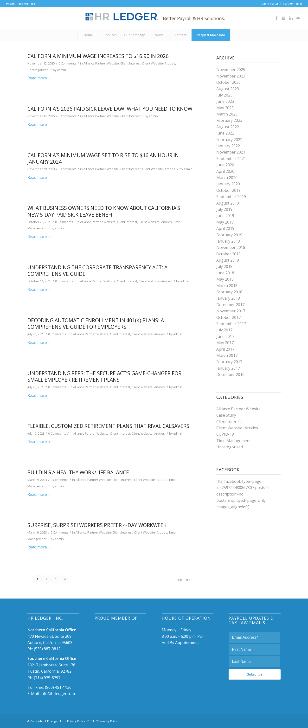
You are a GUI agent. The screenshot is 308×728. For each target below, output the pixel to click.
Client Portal (270, 3)
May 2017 (225, 342)
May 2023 (225, 107)
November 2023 (230, 76)
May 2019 (225, 222)
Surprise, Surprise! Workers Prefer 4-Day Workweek (97, 525)
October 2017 (228, 317)
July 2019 (224, 209)
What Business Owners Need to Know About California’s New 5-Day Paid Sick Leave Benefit (103, 211)
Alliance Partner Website (101, 63)
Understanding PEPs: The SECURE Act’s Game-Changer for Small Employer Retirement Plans (104, 376)
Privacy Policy (76, 721)
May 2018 (225, 279)
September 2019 (231, 196)
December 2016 (230, 374)
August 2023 (227, 88)
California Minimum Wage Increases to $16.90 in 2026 (98, 56)
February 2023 (229, 120)
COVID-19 (225, 434)
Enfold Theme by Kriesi (102, 721)
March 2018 (226, 285)
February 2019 (229, 235)
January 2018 (228, 298)
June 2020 (225, 165)
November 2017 (230, 311)
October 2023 (228, 82)
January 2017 (228, 368)
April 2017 (225, 349)
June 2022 (225, 133)
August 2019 (227, 203)
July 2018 (224, 266)
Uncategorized (38, 70)
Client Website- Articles (158, 63)
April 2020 (225, 171)
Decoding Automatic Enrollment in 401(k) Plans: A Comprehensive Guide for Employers (95, 323)
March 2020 (226, 177)
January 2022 (228, 145)
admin (61, 70)
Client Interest (130, 63)
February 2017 (229, 361)
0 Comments (67, 63)
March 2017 (226, 355)
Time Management (233, 440)
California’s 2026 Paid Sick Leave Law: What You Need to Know (109, 108)
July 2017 (224, 330)
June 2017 (225, 336)
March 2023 (226, 114)
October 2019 (228, 190)
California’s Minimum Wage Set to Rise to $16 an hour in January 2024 (103, 158)
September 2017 (231, 323)
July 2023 (224, 95)
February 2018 (229, 292)
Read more (39, 78)
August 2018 (227, 260)
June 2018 (225, 273)
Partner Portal (292, 3)
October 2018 (228, 254)
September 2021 (231, 158)
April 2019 (225, 228)
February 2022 (229, 139)
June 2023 (225, 101)
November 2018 (230, 247)
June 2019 (225, 215)
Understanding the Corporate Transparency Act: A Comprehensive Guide (97, 270)
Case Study (226, 415)
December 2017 (230, 304)
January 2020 (228, 184)
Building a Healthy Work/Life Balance (78, 472)
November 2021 (230, 152)
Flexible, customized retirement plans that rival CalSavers (108, 426)
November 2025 (230, 69)
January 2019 (228, 241)
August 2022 (227, 126)
